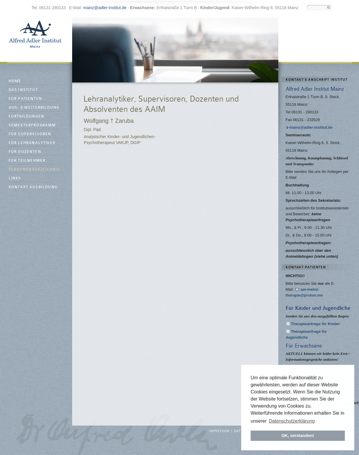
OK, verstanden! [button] (297, 435)
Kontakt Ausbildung (33, 187)
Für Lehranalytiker (32, 143)
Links (15, 178)
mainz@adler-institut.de (104, 7)
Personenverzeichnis (34, 169)
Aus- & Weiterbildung (34, 108)
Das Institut (23, 90)
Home (15, 81)
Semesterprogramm (32, 125)
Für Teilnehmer (27, 161)
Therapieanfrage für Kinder (315, 324)
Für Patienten (25, 99)
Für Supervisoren (30, 134)
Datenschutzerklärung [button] (292, 420)
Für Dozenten (25, 152)
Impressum (219, 431)
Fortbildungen (26, 116)
